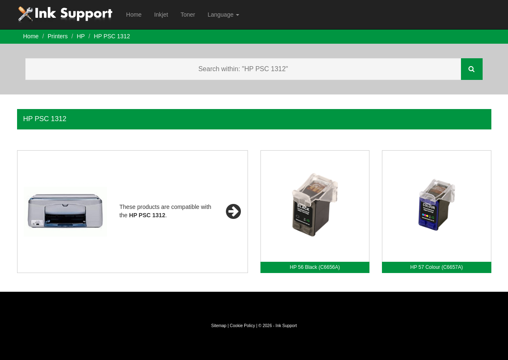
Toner (188, 14)
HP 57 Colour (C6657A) (436, 267)
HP (80, 36)
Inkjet (161, 14)
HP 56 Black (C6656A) (315, 267)
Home (133, 14)
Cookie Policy (242, 325)
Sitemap (218, 325)
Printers (58, 36)
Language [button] (223, 14)
